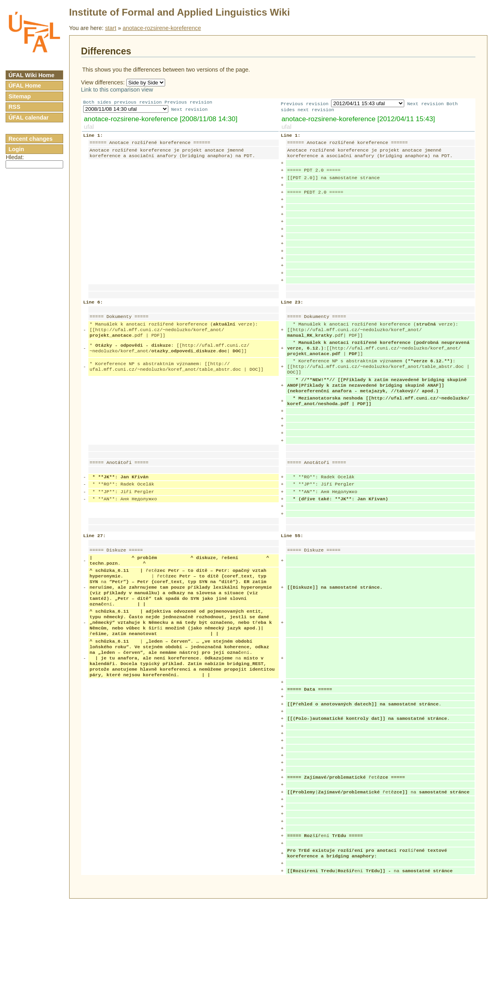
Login (16, 149)
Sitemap (19, 96)
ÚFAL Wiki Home (31, 75)
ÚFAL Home (24, 85)
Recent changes (30, 139)
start (110, 28)
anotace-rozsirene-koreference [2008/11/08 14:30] (161, 120)
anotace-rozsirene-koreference (162, 28)
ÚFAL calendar (28, 117)
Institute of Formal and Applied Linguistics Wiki (179, 12)
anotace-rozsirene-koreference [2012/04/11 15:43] (358, 120)
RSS (14, 107)
